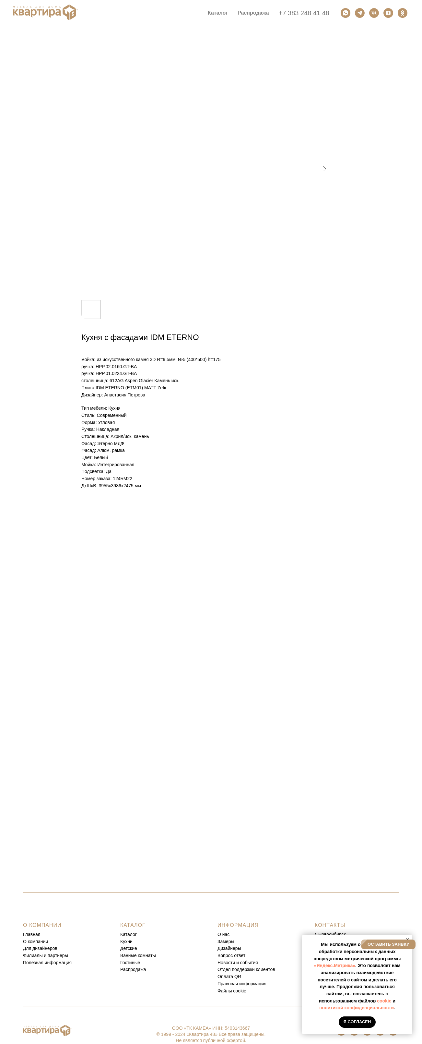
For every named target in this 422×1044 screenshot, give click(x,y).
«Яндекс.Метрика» (334, 965)
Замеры (225, 941)
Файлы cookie (231, 990)
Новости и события (237, 962)
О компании (35, 941)
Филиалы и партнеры (45, 955)
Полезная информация (47, 962)
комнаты (147, 955)
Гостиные (130, 962)
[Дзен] (388, 13)
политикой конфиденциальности (356, 1007)
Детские (128, 948)
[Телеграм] (360, 13)
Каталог (128, 934)
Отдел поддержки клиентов (246, 969)
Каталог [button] (218, 13)
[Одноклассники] (402, 13)
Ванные (128, 955)
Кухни (126, 941)
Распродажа (253, 13)
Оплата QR (229, 976)
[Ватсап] (345, 13)
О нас (223, 934)
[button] (388, 944)
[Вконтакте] (374, 13)
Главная (31, 934)
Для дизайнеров (40, 948)
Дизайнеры (229, 948)
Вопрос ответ (231, 955)
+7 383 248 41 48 (304, 13)
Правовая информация (241, 983)
